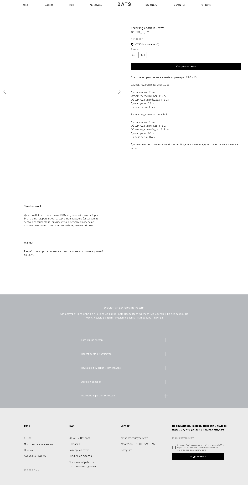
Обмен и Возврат (79, 438)
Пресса (28, 450)
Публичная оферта (80, 455)
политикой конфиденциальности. (191, 450)
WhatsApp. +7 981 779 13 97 (138, 444)
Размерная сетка (79, 450)
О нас (27, 438)
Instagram (126, 450)
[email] (198, 438)
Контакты (206, 4)
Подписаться (198, 456)
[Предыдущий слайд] (4, 92)
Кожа (25, 4)
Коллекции (152, 4)
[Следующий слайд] (119, 92)
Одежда (49, 4)
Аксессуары (96, 4)
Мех (71, 4)
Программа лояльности (38, 444)
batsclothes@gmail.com (134, 438)
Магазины (179, 4)
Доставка (74, 444)
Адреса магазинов (35, 455)
